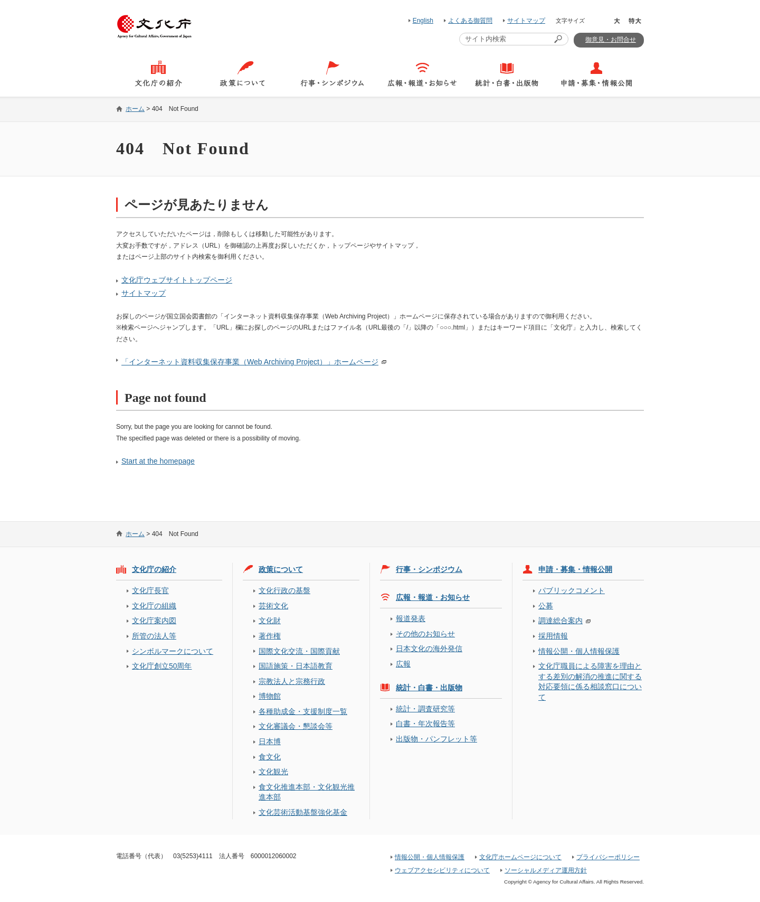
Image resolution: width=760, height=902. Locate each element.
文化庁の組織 (154, 606)
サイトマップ (526, 20)
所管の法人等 (154, 636)
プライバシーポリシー (608, 857)
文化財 (270, 620)
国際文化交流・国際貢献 (299, 651)
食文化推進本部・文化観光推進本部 (307, 792)
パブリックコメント (571, 590)
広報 (403, 664)
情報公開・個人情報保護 (579, 651)
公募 (545, 606)
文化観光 (273, 771)
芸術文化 (273, 606)
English (423, 20)
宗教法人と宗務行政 (292, 681)
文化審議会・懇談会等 (295, 726)
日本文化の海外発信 (429, 648)
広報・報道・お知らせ (433, 597)
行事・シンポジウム (429, 569)
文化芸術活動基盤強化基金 (303, 812)
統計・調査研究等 (425, 708)
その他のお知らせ (425, 633)
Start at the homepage (158, 461)
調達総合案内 (560, 620)
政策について (281, 569)
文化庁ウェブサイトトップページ (176, 280)
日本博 (270, 741)
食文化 (270, 757)
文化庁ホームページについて (520, 857)
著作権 (270, 636)
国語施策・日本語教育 (295, 666)
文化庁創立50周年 (162, 666)
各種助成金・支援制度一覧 (303, 711)
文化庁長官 (150, 590)
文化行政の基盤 (284, 590)
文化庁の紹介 (154, 569)
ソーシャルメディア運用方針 (546, 870)
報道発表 (410, 618)
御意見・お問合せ (610, 39)
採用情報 (553, 636)
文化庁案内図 (154, 620)
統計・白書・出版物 (429, 687)
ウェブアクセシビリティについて (442, 870)
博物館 (270, 696)
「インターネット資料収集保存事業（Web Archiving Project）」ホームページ (249, 362)
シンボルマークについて (172, 651)
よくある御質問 (470, 20)
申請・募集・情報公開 (575, 569)
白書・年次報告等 (425, 723)
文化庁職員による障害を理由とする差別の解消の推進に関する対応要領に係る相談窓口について (590, 681)
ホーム (135, 108)
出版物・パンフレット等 (436, 739)
